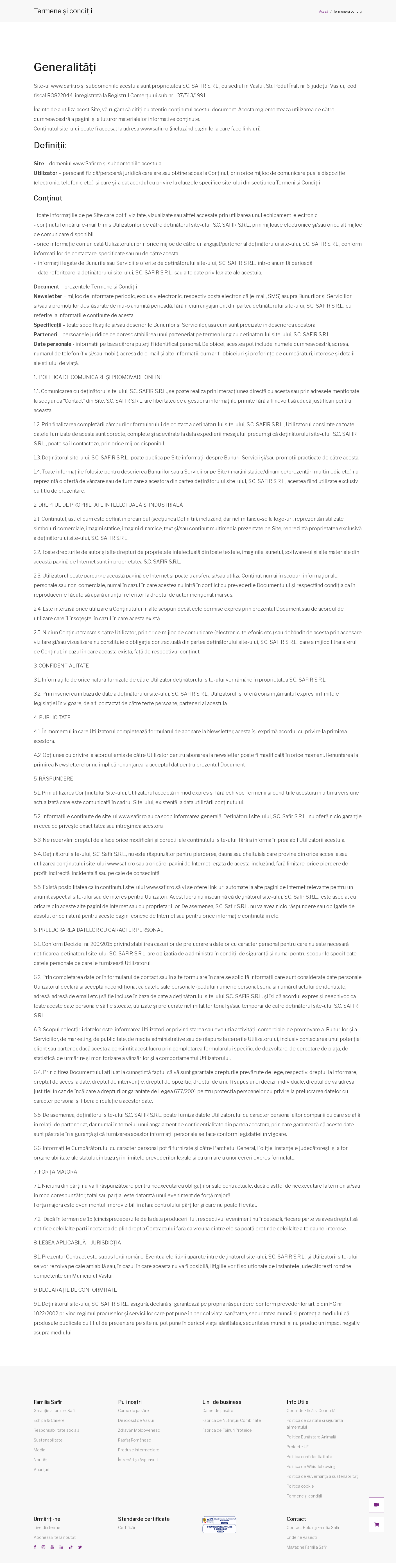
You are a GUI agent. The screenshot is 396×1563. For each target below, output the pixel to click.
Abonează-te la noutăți (55, 1537)
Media (39, 1449)
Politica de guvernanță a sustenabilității (323, 1476)
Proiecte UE (298, 1446)
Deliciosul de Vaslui (136, 1420)
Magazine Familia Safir (307, 1547)
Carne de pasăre (133, 1410)
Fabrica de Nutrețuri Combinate (231, 1420)
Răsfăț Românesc (134, 1440)
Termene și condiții (304, 1496)
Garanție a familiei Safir (55, 1410)
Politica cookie (300, 1486)
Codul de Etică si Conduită (311, 1410)
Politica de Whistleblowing (311, 1466)
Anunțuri (41, 1469)
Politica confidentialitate (309, 1456)
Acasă (323, 11)
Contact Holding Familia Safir (313, 1527)
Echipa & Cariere (49, 1420)
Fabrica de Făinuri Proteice (227, 1430)
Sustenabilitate (48, 1440)
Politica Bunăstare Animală (311, 1437)
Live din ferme (47, 1527)
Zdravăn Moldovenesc (139, 1430)
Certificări (127, 1527)
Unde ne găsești (302, 1537)
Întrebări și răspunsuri (138, 1459)
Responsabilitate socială (57, 1430)
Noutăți (40, 1459)
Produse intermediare (138, 1449)
